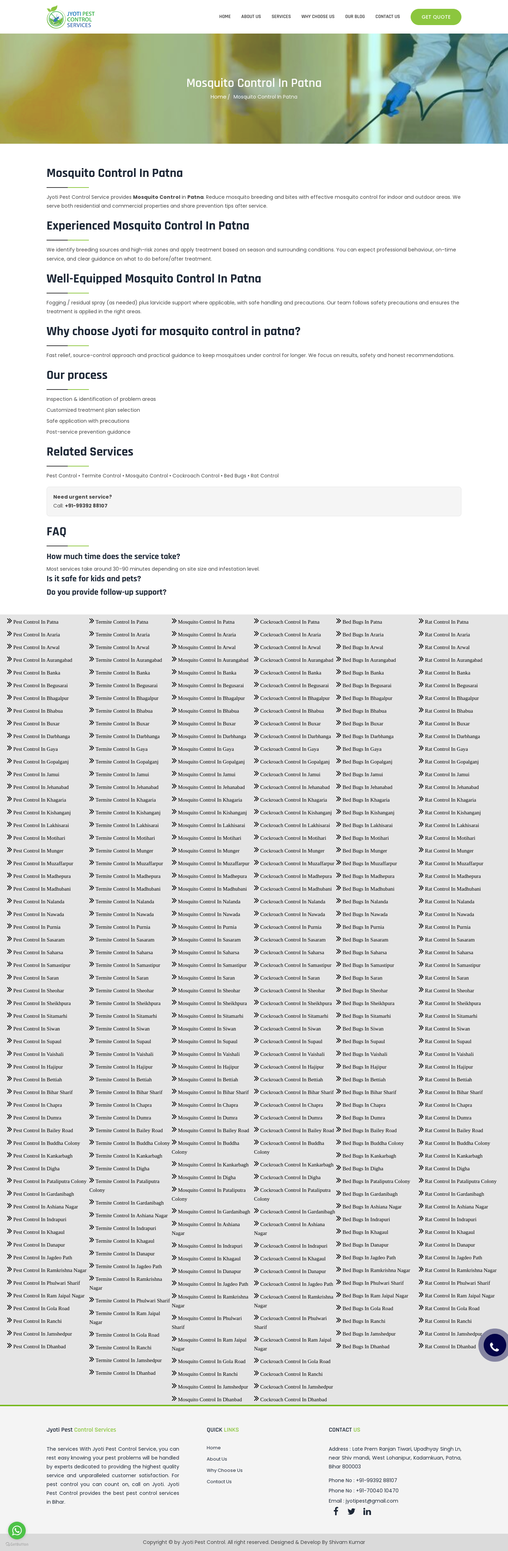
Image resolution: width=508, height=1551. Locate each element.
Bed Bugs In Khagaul (362, 1230)
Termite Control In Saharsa (121, 950)
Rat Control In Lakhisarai (449, 823)
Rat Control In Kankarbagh (451, 1153)
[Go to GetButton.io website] (17, 1544)
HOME (225, 16)
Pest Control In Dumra (34, 1115)
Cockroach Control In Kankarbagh (294, 1162)
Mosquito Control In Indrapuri (207, 1243)
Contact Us (219, 1482)
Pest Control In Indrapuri (36, 1217)
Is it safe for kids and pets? (94, 579)
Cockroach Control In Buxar (287, 721)
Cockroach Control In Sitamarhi (291, 1014)
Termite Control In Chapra (120, 1103)
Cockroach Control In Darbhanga (292, 734)
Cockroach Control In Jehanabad (292, 785)
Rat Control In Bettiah (445, 1077)
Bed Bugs (235, 475)
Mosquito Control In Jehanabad (208, 785)
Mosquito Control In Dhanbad (207, 1397)
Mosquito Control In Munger (206, 848)
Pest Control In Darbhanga (38, 734)
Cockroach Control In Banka (287, 670)
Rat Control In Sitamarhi (448, 1014)
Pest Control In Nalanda (35, 899)
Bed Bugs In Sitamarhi (363, 1014)
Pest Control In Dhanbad (36, 1344)
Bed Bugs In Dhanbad (362, 1344)
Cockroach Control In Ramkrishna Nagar (293, 1298)
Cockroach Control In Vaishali (289, 1052)
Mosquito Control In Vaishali (206, 1052)
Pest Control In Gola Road (38, 1306)
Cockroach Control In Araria (287, 632)
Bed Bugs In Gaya (358, 747)
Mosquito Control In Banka (204, 670)
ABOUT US (251, 16)
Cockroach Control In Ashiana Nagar (289, 1226)
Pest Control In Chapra (34, 1103)
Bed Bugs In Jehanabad (364, 785)
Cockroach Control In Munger (289, 848)
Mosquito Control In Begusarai (208, 683)
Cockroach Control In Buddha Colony (289, 1145)
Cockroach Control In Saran (287, 975)
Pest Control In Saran (33, 975)
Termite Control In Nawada (121, 912)
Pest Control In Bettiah (34, 1077)
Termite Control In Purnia (119, 925)
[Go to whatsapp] (17, 1530)
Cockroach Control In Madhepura (293, 874)
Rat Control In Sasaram (447, 937)
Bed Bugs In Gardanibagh (367, 1192)
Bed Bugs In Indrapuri (363, 1217)
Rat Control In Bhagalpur (449, 696)
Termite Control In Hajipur (120, 1064)
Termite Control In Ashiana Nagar (128, 1213)
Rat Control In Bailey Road (451, 1128)
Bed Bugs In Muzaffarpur (366, 861)
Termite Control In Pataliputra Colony (124, 1183)
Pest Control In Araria (33, 632)
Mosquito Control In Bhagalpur (208, 696)
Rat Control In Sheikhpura (450, 1001)
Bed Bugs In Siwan (359, 1026)
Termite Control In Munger (121, 848)
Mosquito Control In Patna (203, 619)
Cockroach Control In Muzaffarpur (294, 861)
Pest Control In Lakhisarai (38, 823)
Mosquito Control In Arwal (204, 645)
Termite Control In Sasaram (121, 937)
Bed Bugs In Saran (359, 975)
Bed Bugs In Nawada (362, 912)
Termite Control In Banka (119, 670)
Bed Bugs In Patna (359, 619)
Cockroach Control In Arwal (287, 645)
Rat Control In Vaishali (446, 1052)
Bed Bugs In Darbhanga (364, 734)
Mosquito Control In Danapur (206, 1269)
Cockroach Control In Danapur (290, 1269)
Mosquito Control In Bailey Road (210, 1128)
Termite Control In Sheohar (121, 988)
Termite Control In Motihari (122, 836)
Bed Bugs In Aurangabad (366, 658)
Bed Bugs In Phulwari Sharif (370, 1281)
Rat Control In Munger (446, 848)
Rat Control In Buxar (444, 721)
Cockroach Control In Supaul (288, 1039)
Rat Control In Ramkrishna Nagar (458, 1268)
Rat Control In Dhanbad (447, 1344)
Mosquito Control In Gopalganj (208, 759)
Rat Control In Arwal (444, 645)
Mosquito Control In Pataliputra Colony (209, 1192)
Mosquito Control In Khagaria (207, 797)
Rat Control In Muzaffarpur (451, 861)
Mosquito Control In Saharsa (206, 950)
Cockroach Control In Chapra (288, 1103)
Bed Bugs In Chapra (361, 1103)
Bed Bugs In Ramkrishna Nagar (373, 1268)
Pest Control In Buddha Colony (43, 1141)
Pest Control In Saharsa (35, 950)
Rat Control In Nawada (446, 912)
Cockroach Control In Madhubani (293, 886)
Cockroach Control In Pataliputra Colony (292, 1192)
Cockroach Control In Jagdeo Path (293, 1282)
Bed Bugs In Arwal (359, 645)
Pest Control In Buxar (33, 721)
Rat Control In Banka (444, 670)
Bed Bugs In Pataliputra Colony (373, 1179)
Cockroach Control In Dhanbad (290, 1397)
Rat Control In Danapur (447, 1242)
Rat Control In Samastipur (450, 963)
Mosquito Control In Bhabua (205, 708)
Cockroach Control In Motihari (290, 836)
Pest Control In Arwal (33, 645)
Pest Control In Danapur (36, 1242)
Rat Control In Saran (444, 975)
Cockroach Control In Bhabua (289, 708)
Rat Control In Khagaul (447, 1230)
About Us (217, 1459)
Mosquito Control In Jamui (204, 772)
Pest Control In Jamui (33, 772)
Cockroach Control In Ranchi (288, 1372)
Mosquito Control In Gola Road (209, 1359)
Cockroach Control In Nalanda (289, 899)
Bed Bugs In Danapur (362, 1242)
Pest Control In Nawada (35, 912)
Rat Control (265, 475)
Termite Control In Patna (118, 619)
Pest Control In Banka (33, 670)
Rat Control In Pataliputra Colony (458, 1179)
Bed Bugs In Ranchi (360, 1319)
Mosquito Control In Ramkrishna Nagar (210, 1298)
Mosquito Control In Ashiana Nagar (206, 1226)
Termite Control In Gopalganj (123, 759)
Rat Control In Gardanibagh (451, 1192)
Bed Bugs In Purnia (360, 925)
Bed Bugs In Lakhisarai (364, 823)
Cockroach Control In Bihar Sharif (294, 1090)
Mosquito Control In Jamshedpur (210, 1384)
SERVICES (281, 16)
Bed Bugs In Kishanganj (365, 810)
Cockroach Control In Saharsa (289, 950)
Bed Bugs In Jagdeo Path (366, 1255)
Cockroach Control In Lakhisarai (292, 823)
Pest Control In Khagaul (36, 1230)
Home (218, 97)
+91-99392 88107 (86, 505)
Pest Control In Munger (35, 848)
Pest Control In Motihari (36, 836)
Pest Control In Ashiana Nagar (42, 1204)
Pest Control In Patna (33, 619)
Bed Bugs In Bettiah (361, 1077)
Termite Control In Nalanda (121, 899)
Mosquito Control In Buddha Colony (206, 1145)
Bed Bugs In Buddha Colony (370, 1141)
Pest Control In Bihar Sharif (40, 1090)
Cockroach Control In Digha (287, 1175)
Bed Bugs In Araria (359, 632)
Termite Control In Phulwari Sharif (129, 1298)
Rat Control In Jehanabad (449, 785)
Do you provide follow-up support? (107, 592)
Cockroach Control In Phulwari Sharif (290, 1320)
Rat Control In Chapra (445, 1103)
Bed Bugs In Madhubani (365, 886)
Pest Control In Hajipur (35, 1064)
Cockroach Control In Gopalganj (292, 759)
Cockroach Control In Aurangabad (293, 658)
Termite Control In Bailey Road (126, 1128)
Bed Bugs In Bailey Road (366, 1128)
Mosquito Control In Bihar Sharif (210, 1090)
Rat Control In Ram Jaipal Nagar (457, 1293)
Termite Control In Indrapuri (122, 1226)
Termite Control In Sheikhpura (125, 1001)
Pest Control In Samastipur (39, 963)
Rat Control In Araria (444, 632)
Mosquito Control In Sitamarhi (207, 1014)
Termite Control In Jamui (119, 772)
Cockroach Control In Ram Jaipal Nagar (292, 1341)
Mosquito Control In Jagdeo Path (210, 1282)
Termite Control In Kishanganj (125, 810)
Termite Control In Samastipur (124, 963)
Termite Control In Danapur (122, 1251)
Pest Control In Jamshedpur (39, 1331)
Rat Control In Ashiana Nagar (453, 1204)
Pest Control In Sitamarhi (37, 1014)
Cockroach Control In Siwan (287, 1026)
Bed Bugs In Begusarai (363, 683)
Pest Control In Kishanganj (39, 810)
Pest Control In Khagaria (36, 797)
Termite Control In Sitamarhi (123, 1014)
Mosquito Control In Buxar (204, 721)
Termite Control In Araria (119, 632)
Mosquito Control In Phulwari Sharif (207, 1320)
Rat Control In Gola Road (449, 1306)
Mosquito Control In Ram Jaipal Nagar (209, 1341)
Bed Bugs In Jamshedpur (365, 1331)
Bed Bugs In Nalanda (362, 899)
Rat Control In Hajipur (446, 1064)
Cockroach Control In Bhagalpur (292, 696)
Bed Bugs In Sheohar (362, 988)
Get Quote (436, 16)
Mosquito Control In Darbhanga (209, 734)
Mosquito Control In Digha (204, 1175)
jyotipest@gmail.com (372, 1500)
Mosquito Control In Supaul (205, 1039)
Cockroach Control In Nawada (289, 912)
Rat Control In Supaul (445, 1039)
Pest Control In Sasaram (36, 937)
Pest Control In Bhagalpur (38, 696)
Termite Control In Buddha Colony (129, 1141)
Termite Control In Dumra (120, 1115)
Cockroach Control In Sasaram (290, 937)
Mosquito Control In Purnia (204, 925)
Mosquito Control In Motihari (206, 836)
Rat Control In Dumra (445, 1115)
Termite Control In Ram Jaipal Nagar (124, 1315)
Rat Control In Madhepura (450, 874)
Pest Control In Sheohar (35, 988)
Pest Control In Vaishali (35, 1052)
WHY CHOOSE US (318, 16)
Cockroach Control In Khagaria (290, 797)
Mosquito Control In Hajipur (205, 1064)
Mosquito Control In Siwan (204, 1026)
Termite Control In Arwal (119, 645)
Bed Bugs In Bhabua (361, 708)
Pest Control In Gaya (32, 747)
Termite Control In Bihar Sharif (125, 1090)
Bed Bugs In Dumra (360, 1115)
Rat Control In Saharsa (446, 950)
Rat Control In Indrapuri (448, 1217)
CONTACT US (387, 16)
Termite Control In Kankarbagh (125, 1153)
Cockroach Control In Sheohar (289, 988)
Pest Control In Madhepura (39, 874)
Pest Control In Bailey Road (40, 1128)
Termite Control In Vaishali (121, 1052)
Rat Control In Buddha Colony (454, 1141)
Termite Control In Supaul (120, 1039)
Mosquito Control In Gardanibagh (211, 1209)
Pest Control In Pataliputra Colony (46, 1179)
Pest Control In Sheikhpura (39, 1001)
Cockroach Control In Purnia (287, 925)
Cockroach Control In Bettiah (288, 1077)
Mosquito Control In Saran (203, 975)
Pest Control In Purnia (34, 925)
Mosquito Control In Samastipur (209, 963)
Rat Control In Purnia (445, 925)
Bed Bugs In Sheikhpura (365, 1001)
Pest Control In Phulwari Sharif (43, 1281)
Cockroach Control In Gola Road (292, 1359)
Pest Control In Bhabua (35, 708)
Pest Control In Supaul (34, 1039)
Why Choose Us (225, 1470)
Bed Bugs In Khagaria (362, 797)
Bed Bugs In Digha (359, 1166)
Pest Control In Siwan (33, 1026)
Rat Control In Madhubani (450, 886)
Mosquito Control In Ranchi (205, 1372)
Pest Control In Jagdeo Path (39, 1255)
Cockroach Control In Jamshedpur (293, 1384)
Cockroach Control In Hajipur (289, 1064)
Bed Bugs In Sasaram (362, 937)
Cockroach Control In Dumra (288, 1115)
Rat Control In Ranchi (445, 1319)
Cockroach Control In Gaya (286, 747)
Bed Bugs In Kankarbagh (366, 1153)
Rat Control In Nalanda (446, 899)
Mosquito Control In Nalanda (206, 899)
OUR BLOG (355, 16)
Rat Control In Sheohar (446, 988)
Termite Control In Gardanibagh (126, 1200)
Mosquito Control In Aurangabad (210, 658)
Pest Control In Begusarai (37, 683)
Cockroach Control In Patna (287, 619)
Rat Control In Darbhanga (449, 734)
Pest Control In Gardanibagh (40, 1192)
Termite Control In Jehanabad (123, 785)
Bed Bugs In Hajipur (361, 1064)
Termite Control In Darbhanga (124, 734)
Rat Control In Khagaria (447, 797)
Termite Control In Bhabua (120, 708)
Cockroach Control (196, 475)
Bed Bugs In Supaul (360, 1039)
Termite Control (101, 475)
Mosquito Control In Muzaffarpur (210, 861)
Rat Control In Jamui (444, 772)
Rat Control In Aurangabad (451, 658)
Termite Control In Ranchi (120, 1345)
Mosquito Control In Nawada (206, 912)
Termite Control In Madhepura (125, 874)
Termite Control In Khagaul (121, 1239)
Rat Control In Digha (444, 1166)
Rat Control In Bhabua (446, 708)
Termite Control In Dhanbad (122, 1371)
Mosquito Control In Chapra (205, 1103)
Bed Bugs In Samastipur (365, 963)
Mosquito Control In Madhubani (209, 886)
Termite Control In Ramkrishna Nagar (125, 1281)
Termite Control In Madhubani (125, 886)
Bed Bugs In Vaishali (361, 1052)
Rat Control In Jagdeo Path (450, 1255)
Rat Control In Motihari (447, 836)
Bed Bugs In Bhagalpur (364, 696)
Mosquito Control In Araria (204, 632)
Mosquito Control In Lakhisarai (208, 823)
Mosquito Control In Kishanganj (209, 810)
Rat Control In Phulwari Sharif (454, 1281)
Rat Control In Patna (444, 619)
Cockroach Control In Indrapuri (290, 1243)
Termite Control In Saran (119, 975)
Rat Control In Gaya (443, 747)
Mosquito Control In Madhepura (209, 874)
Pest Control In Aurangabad (39, 658)
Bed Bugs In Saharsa (361, 950)
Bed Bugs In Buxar (359, 721)
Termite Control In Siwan (119, 1026)
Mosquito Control (147, 475)
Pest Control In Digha (33, 1166)
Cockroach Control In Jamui (287, 772)
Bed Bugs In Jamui (359, 772)
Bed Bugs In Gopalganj (364, 759)
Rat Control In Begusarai (448, 683)
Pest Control (62, 475)
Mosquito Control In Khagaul (206, 1256)
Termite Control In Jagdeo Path (125, 1264)
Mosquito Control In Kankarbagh (210, 1162)
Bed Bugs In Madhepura (365, 874)
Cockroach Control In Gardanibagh (294, 1209)
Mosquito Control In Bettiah (205, 1077)
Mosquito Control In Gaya (203, 747)
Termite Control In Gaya (118, 747)
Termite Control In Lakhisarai (124, 823)
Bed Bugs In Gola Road (364, 1306)
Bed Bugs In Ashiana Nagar (368, 1204)
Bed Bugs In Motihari (362, 836)
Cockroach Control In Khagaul (290, 1256)
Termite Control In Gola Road (124, 1332)
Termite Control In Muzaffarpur (126, 861)
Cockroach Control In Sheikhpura (293, 1001)
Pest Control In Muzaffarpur (40, 861)
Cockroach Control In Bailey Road (294, 1128)
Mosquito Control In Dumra (205, 1115)
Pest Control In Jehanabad (38, 785)
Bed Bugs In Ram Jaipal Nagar (372, 1293)
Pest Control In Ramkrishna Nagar (46, 1268)
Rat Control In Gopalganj (449, 759)
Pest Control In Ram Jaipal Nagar (46, 1293)
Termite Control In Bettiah (120, 1077)
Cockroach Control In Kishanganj (293, 810)
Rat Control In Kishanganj (450, 810)
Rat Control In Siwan (444, 1026)
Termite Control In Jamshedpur (125, 1358)
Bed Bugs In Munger (361, 848)
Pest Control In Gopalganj (38, 759)
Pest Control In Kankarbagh (40, 1153)
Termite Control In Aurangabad (125, 658)
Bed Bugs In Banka (360, 670)
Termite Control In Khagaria (122, 797)
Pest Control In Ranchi (34, 1319)
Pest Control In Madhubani (39, 886)
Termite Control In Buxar (119, 721)
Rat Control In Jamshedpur (450, 1331)
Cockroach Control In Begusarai (291, 683)
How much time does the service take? (113, 556)
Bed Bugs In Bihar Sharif (366, 1090)
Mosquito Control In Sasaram (206, 937)
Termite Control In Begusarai (123, 683)
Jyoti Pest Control (203, 1542)
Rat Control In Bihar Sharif (451, 1090)
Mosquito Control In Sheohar (206, 988)
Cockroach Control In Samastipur (293, 963)
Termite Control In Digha (119, 1166)
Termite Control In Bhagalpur (123, 696)
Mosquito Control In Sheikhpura (209, 1001)
